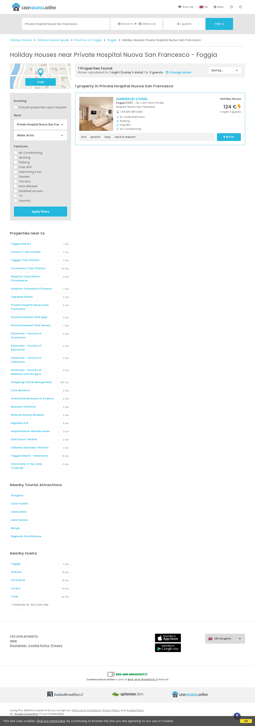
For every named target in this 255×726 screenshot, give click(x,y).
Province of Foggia (88, 40)
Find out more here (51, 721)
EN (206, 7)
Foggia (112, 40)
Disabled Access (28, 191)
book (229, 137)
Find (219, 24)
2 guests (184, 24)
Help (219, 7)
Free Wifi (23, 167)
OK (246, 721)
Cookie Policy (135, 710)
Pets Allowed (25, 186)
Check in (125, 24)
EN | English (229, 639)
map (40, 82)
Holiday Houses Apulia (53, 40)
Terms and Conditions (86, 710)
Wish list (185, 7)
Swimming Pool (27, 172)
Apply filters (40, 212)
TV (18, 196)
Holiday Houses (21, 40)
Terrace (22, 181)
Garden (22, 177)
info (84, 137)
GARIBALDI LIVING (132, 99)
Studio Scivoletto (26, 714)
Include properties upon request (40, 107)
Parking (21, 162)
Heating (22, 158)
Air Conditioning (28, 153)
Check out (147, 24)
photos (95, 137)
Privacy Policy (111, 710)
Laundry (22, 201)
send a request (125, 137)
